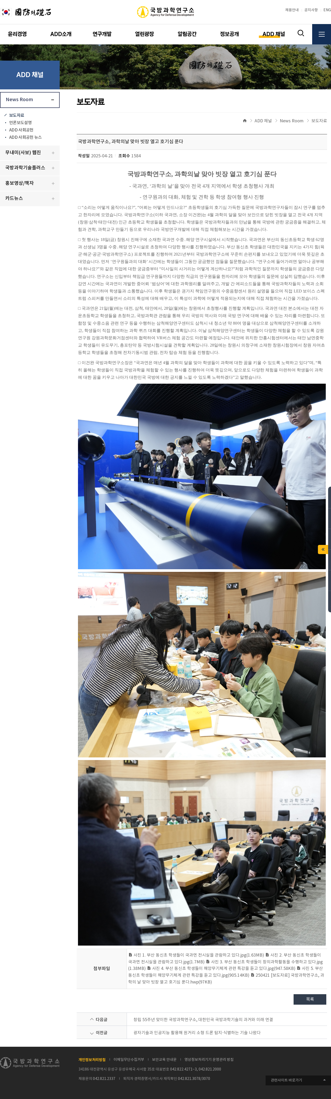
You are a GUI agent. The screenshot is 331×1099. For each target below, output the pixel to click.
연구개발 (102, 34)
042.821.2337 (104, 1079)
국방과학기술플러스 (25, 168)
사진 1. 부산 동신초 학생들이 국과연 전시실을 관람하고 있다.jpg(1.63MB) (196, 955)
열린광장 (144, 34)
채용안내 (292, 10)
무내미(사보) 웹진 (23, 153)
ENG (327, 10)
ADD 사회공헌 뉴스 (25, 137)
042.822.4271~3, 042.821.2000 (195, 1069)
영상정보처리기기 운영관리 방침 (209, 1060)
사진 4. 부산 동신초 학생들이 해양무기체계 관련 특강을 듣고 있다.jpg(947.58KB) (221, 968)
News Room (19, 99)
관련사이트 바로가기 (286, 1080)
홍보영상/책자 (19, 183)
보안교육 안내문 (164, 1060)
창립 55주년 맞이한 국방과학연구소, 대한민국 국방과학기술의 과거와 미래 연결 (203, 1019)
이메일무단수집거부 (129, 1060)
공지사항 (311, 10)
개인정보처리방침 (92, 1060)
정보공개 (229, 34)
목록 (310, 999)
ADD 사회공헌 (21, 130)
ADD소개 (60, 34)
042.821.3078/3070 (194, 1079)
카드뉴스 (14, 198)
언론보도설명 (20, 122)
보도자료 (16, 115)
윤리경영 (17, 34)
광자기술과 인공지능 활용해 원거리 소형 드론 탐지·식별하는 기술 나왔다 (197, 1033)
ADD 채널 (273, 34)
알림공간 (187, 34)
